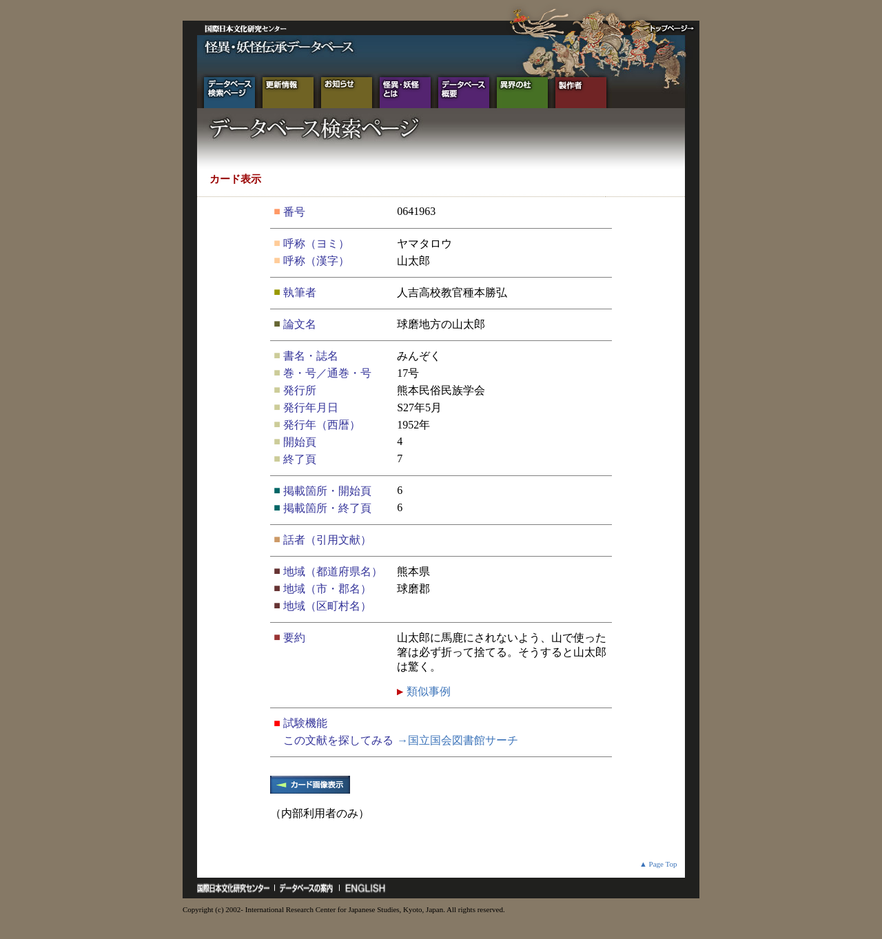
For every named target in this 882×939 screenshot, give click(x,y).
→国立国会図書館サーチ (457, 740)
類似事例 (427, 691)
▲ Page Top (658, 864)
